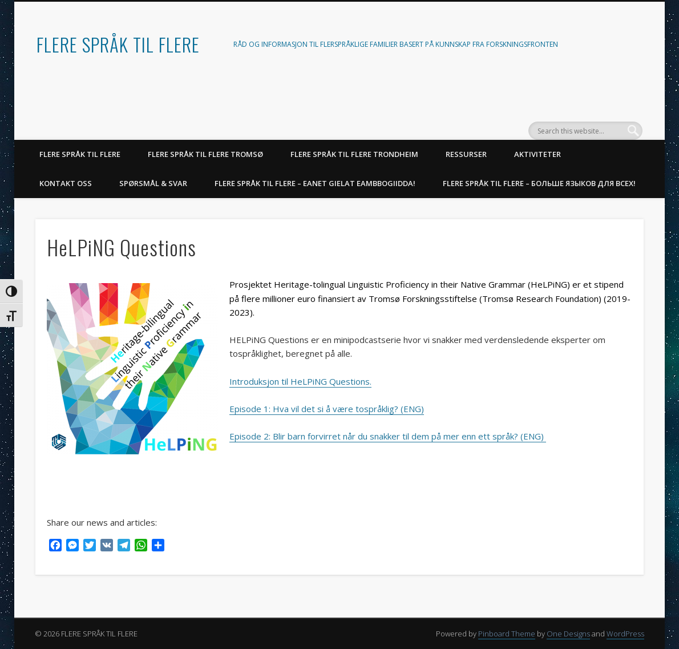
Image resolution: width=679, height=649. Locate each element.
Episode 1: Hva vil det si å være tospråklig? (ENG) (326, 408)
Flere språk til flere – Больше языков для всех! (539, 183)
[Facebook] (55, 546)
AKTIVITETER (537, 154)
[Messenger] (72, 546)
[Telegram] (123, 546)
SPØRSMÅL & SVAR (153, 183)
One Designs (568, 633)
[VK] (106, 546)
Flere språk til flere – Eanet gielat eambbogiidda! (315, 183)
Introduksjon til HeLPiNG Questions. (300, 381)
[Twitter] (89, 546)
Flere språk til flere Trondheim (354, 154)
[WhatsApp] (140, 546)
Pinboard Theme (506, 633)
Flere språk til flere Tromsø (205, 154)
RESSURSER (466, 154)
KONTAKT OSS (65, 183)
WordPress (625, 633)
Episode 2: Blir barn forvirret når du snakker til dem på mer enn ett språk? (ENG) (387, 436)
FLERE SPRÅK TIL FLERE (118, 44)
